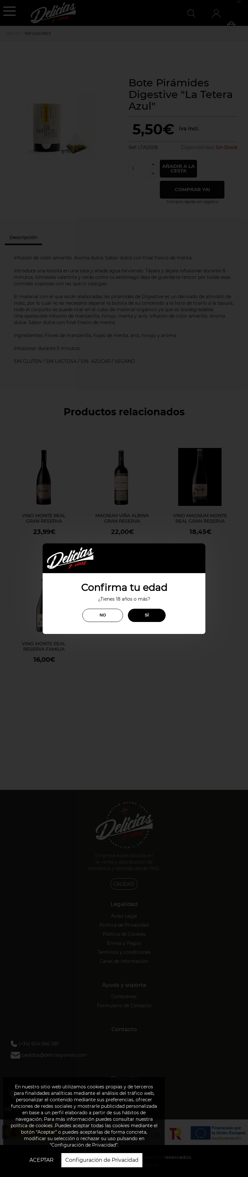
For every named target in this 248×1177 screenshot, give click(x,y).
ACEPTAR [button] (41, 1160)
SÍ (147, 615)
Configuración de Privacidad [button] (102, 1160)
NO (102, 615)
